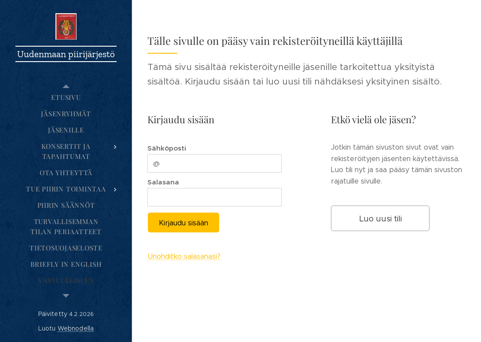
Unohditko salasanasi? (183, 257)
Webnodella (76, 328)
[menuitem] (66, 97)
